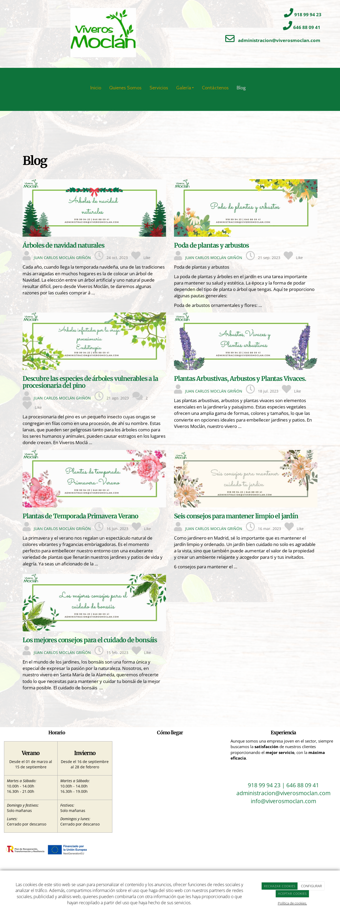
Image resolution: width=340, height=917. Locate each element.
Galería (185, 88)
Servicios (159, 88)
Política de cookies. (292, 903)
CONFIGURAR (311, 885)
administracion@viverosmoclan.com (279, 40)
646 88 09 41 (306, 27)
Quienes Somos (125, 88)
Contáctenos (215, 88)
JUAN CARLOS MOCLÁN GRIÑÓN (62, 257)
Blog (241, 88)
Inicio (95, 88)
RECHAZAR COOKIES (279, 886)
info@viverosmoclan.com (283, 801)
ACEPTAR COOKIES (292, 893)
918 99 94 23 (307, 14)
